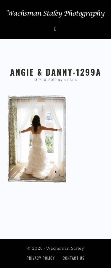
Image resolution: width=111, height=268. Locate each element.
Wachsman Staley (55, 15)
